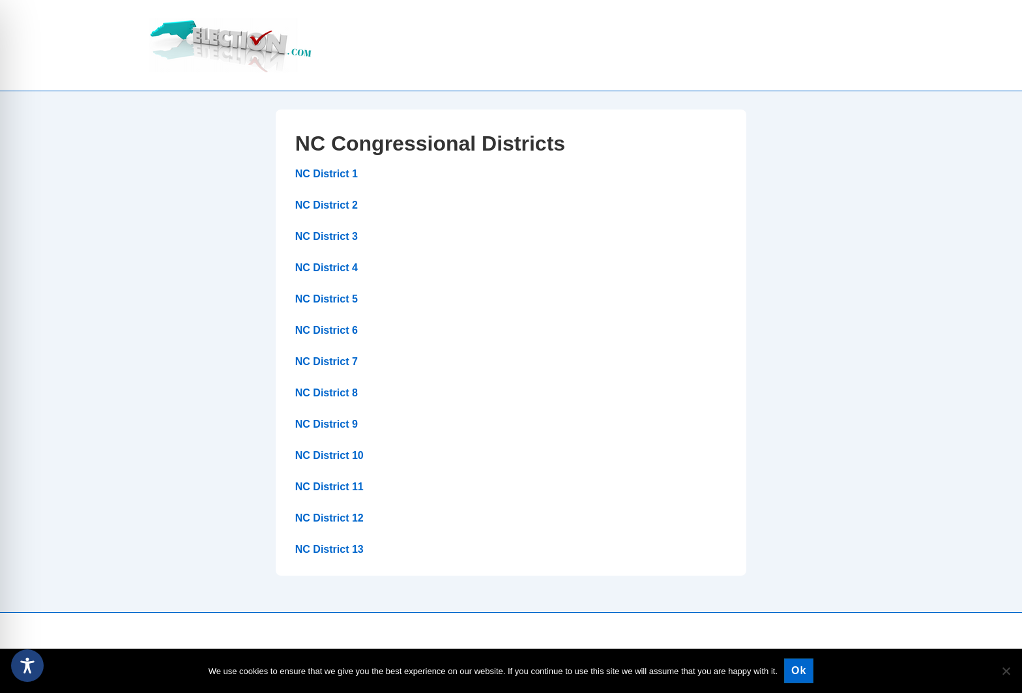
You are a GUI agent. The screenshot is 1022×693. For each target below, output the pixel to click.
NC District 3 (326, 236)
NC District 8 (326, 392)
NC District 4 (326, 267)
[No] (1005, 670)
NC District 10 (329, 455)
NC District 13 (329, 549)
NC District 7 (326, 361)
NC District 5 (326, 298)
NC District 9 (326, 424)
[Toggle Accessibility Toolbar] (27, 665)
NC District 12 (329, 517)
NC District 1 (326, 173)
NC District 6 (326, 330)
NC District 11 (329, 486)
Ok (798, 670)
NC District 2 (326, 205)
